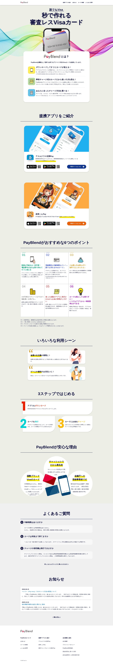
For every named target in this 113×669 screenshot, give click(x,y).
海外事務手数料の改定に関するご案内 (33, 604)
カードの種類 (24, 644)
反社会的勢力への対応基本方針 (71, 655)
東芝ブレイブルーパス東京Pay (47, 648)
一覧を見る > (56, 617)
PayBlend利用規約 (68, 648)
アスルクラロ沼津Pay (44, 641)
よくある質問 (24, 648)
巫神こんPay (42, 644)
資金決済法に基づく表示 (69, 651)
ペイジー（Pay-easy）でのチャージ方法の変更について (39, 591)
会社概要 (65, 641)
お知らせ (22, 641)
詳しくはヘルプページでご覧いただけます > (56, 564)
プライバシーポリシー (69, 644)
